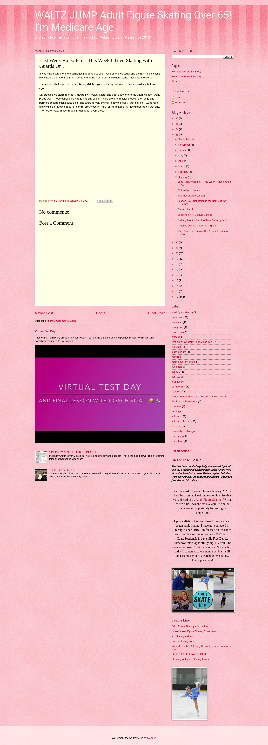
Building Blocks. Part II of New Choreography (203, 220)
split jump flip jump (182, 421)
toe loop (176, 426)
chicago (176, 336)
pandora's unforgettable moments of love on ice (199, 396)
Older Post (156, 313)
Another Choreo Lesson (191, 195)
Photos (176, 81)
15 (177, 280)
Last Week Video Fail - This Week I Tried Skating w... (204, 183)
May (181, 155)
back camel (178, 317)
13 (177, 291)
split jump (177, 416)
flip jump (176, 346)
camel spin (178, 332)
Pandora (176, 391)
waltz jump (178, 436)
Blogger (151, 738)
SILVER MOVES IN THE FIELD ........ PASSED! (72, 452)
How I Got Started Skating (186, 76)
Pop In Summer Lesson (62, 470)
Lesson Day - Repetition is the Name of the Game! (202, 202)
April (181, 160)
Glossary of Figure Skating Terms (190, 659)
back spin (177, 322)
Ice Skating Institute (183, 636)
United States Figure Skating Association (194, 631)
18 (177, 264)
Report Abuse (180, 451)
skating (176, 411)
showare (176, 406)
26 (177, 118)
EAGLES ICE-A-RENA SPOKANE (189, 654)
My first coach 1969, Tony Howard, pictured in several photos (201, 648)
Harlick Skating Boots (184, 641)
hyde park (177, 366)
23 (177, 134)
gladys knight (179, 351)
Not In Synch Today (189, 190)
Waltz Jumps (182, 102)
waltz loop (177, 441)
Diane (178, 97)
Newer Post (44, 313)
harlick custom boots (184, 361)
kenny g (176, 371)
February (183, 171)
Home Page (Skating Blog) (186, 71)
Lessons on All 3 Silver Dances (195, 214)
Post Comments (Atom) (63, 320)
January (183, 177)
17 (177, 269)
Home (100, 313)
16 (177, 274)
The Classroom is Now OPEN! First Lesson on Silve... (203, 233)
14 (177, 285)
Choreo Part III (186, 209)
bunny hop (177, 327)
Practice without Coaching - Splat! (197, 225)
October (183, 150)
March (182, 166)
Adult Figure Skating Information (190, 626)
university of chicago (183, 431)
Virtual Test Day (45, 331)
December (184, 139)
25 (177, 123)
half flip (176, 356)
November (184, 144)
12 (177, 296)
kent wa (176, 376)
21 (177, 247)
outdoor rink (178, 386)
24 (177, 129)
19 (177, 258)
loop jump (177, 381)
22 (177, 242)
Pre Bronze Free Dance (184, 401)
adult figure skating (182, 312)
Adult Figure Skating (209, 499)
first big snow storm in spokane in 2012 (194, 341)
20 (177, 253)
